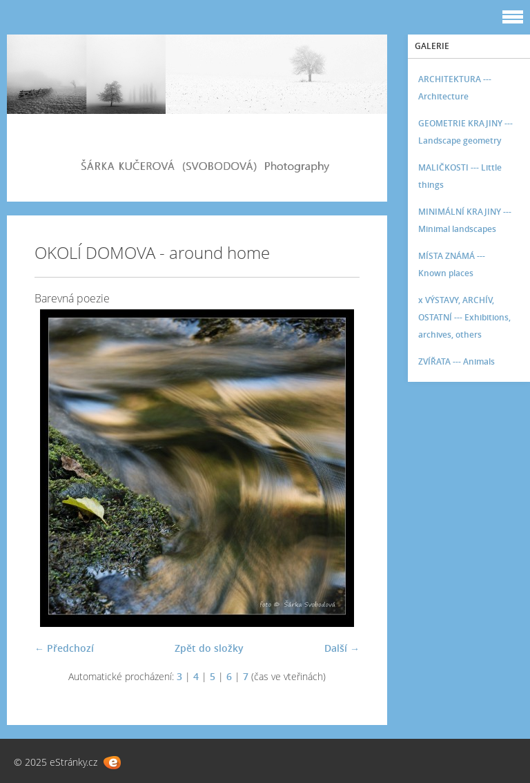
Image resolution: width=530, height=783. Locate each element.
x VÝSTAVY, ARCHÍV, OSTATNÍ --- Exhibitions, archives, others (464, 317)
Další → (342, 648)
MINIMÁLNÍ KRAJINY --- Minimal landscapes (464, 220)
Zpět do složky (209, 648)
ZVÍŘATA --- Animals (456, 361)
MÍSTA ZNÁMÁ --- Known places (451, 264)
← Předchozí (64, 648)
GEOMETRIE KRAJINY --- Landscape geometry (465, 131)
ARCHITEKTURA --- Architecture (454, 87)
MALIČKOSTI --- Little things (460, 176)
